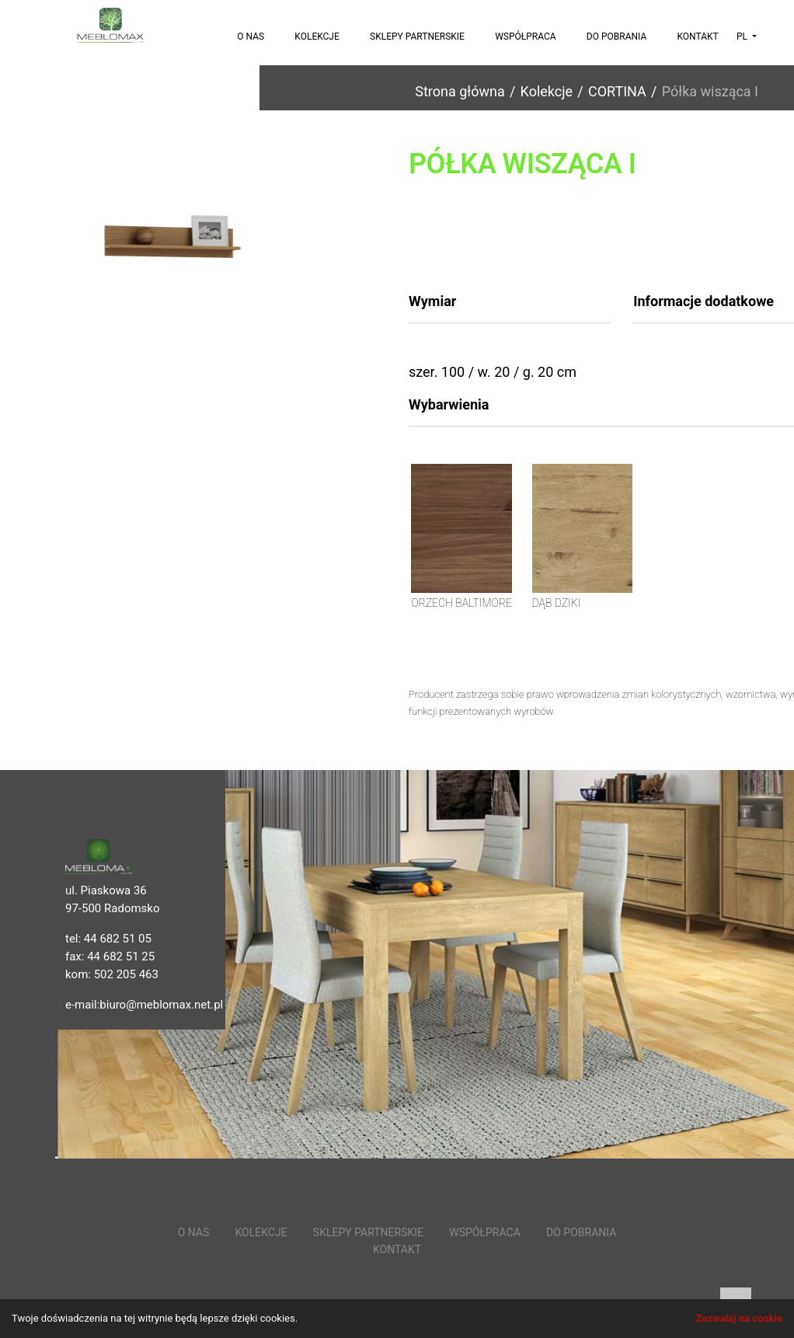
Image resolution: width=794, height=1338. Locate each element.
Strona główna (459, 91)
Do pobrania (616, 36)
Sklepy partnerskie (417, 36)
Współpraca (525, 36)
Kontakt (697, 36)
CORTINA (617, 91)
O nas (250, 36)
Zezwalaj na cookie (739, 1318)
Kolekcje (317, 36)
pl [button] (743, 36)
